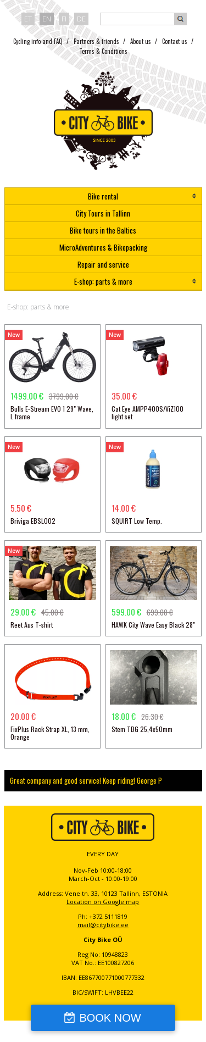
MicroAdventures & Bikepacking (103, 247)
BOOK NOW (110, 1018)
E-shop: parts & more (103, 281)
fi (64, 19)
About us (140, 41)
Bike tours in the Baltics (103, 230)
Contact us (174, 41)
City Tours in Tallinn (103, 213)
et (28, 19)
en (46, 19)
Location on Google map (102, 901)
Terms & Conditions (103, 51)
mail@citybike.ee (103, 925)
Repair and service (103, 264)
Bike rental (103, 196)
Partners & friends (96, 41)
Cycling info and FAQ (38, 41)
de (81, 19)
